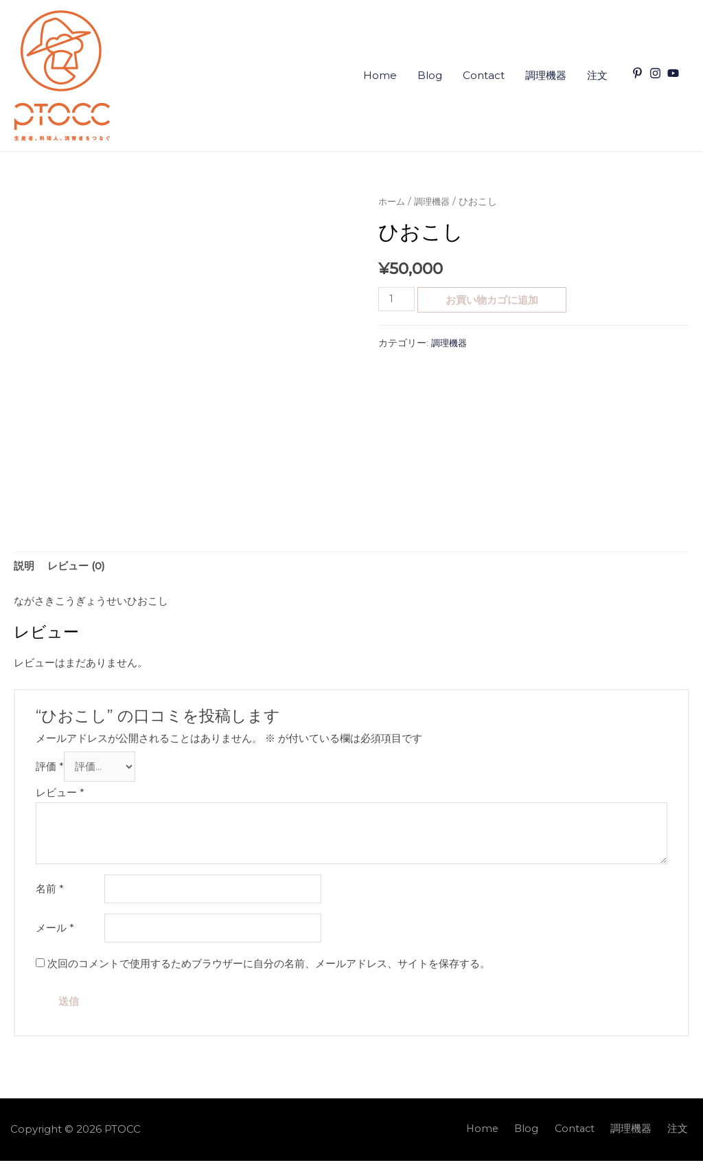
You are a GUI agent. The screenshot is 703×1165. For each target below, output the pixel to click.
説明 (24, 567)
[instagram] (657, 73)
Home (380, 75)
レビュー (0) (76, 567)
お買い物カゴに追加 (493, 299)
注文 (597, 75)
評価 (50, 768)
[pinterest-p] (639, 73)
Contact (484, 75)
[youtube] (674, 73)
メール (55, 931)
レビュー (60, 794)
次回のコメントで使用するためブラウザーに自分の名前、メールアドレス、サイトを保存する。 (268, 967)
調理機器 (545, 75)
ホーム (392, 201)
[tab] (24, 567)
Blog (429, 75)
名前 (50, 891)
